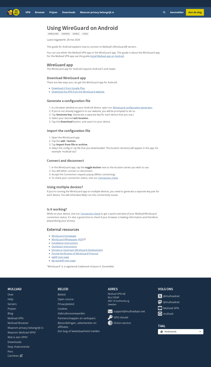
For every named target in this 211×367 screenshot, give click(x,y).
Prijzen (53, 12)
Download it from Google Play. (68, 88)
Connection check (108, 178)
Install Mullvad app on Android (107, 56)
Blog (10, 313)
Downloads (68, 12)
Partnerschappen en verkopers (77, 318)
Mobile (76, 34)
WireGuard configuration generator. (133, 107)
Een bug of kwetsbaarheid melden (79, 331)
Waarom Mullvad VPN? (22, 332)
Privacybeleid (66, 304)
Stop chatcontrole (18, 346)
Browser (40, 12)
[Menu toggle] (16, 12)
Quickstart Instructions (64, 246)
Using (85, 34)
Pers (10, 351)
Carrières (15, 355)
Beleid (61, 294)
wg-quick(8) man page (64, 260)
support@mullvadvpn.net (126, 311)
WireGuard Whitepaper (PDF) (68, 239)
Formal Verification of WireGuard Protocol (75, 253)
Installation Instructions (65, 243)
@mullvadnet (168, 296)
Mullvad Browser (18, 323)
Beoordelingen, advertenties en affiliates (77, 324)
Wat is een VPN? (18, 337)
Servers (12, 304)
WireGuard (53, 34)
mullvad (165, 313)
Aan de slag (195, 12)
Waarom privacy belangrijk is (97, 12)
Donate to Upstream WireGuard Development (77, 250)
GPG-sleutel (118, 317)
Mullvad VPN (15, 318)
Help (10, 299)
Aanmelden (177, 12)
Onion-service (119, 323)
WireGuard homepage (64, 236)
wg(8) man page (60, 257)
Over (10, 294)
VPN (27, 12)
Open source (66, 299)
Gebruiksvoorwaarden (71, 313)
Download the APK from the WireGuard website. (78, 91)
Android (66, 34)
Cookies (62, 308)
